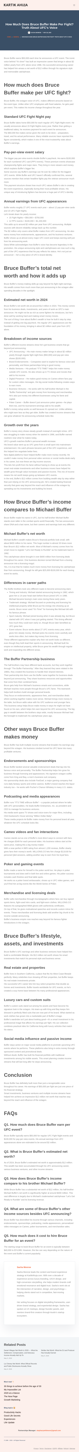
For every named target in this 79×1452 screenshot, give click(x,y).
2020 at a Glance (12, 1393)
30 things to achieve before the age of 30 (22, 1386)
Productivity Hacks (12, 1412)
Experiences (9, 1419)
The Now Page (10, 1396)
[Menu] (74, 5)
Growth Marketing (12, 1400)
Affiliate (60, 1448)
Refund (66, 1448)
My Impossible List (12, 1389)
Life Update (9, 1422)
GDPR (54, 1448)
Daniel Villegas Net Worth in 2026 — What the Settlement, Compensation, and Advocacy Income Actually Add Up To (21, 1353)
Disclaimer (48, 1448)
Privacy (36, 1448)
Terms (41, 1448)
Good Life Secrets (12, 1416)
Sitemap (72, 1448)
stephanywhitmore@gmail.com (49, 1430)
